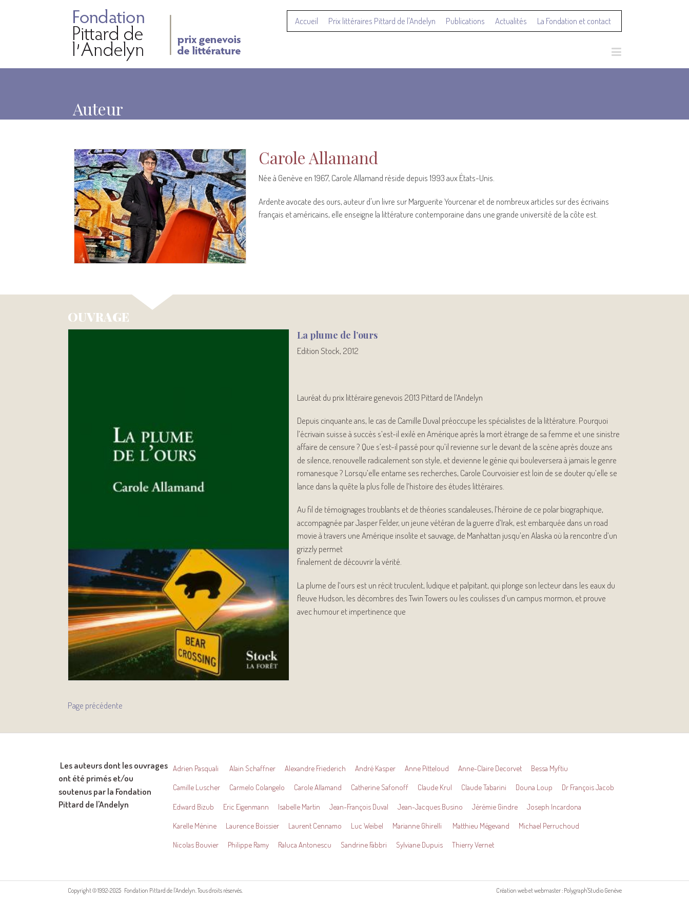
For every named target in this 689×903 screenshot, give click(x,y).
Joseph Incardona (554, 807)
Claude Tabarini (483, 787)
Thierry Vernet (473, 845)
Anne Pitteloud (427, 768)
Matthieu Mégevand (480, 826)
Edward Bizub (193, 807)
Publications (465, 20)
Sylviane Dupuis (419, 845)
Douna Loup (534, 787)
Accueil (306, 20)
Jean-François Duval (358, 807)
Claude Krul (435, 787)
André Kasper (375, 768)
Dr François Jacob (588, 787)
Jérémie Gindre (495, 807)
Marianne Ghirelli (417, 826)
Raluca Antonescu (304, 845)
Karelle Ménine (194, 826)
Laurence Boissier (252, 826)
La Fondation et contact (574, 20)
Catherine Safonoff (379, 787)
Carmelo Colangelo (257, 787)
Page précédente (95, 705)
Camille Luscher (196, 787)
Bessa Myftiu (549, 768)
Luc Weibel (367, 826)
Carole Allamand (318, 787)
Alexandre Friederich (315, 768)
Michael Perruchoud (549, 826)
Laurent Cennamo (315, 826)
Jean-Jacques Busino (430, 807)
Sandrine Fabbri (364, 845)
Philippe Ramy (248, 845)
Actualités (511, 20)
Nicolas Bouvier (196, 845)
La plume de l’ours (337, 335)
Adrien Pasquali (196, 768)
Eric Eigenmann (246, 807)
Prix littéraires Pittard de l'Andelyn (382, 20)
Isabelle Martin (299, 807)
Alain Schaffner (252, 768)
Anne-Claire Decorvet (490, 768)
